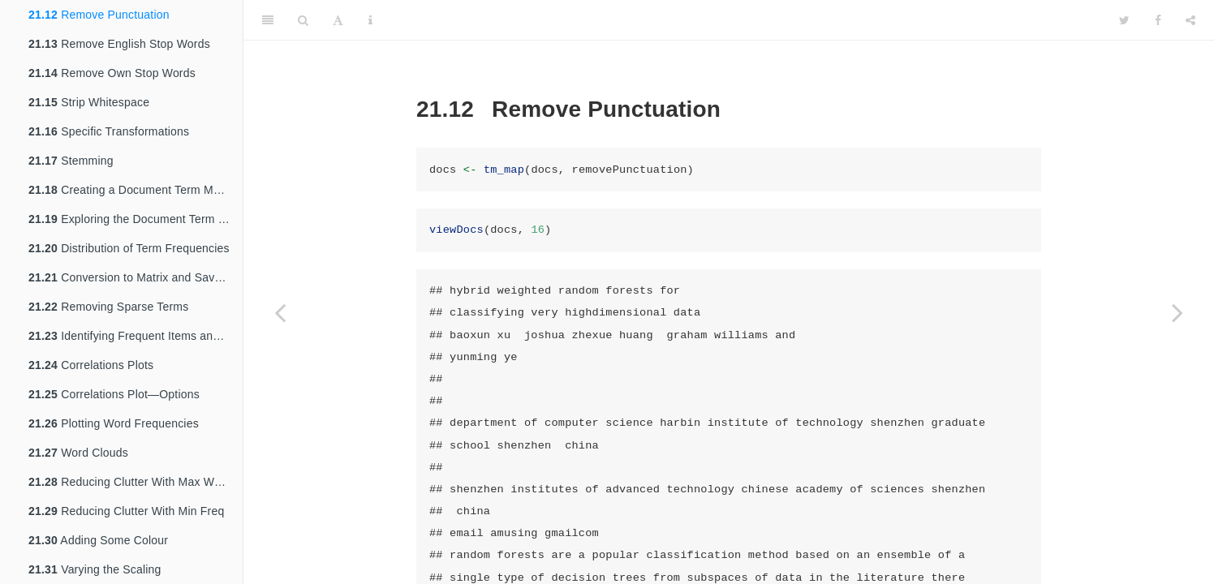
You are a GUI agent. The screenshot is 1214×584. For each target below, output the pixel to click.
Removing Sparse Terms (108, 306)
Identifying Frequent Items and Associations (135, 335)
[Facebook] (1158, 20)
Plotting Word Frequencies (113, 423)
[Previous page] (279, 312)
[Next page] (1177, 312)
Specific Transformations (108, 131)
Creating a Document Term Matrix (131, 189)
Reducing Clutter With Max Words (132, 481)
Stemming (71, 160)
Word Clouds (78, 452)
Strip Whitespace (88, 102)
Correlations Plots (90, 365)
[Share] (1190, 20)
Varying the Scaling (94, 569)
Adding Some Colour (98, 540)
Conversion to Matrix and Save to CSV (135, 277)
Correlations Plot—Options (114, 394)
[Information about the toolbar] (370, 20)
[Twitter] (1124, 20)
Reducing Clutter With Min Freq (126, 511)
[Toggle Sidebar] (268, 20)
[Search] (303, 20)
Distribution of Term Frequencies (129, 248)
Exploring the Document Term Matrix (135, 219)
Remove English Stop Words (119, 43)
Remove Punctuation (99, 14)
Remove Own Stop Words (112, 73)
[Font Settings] (338, 20)
